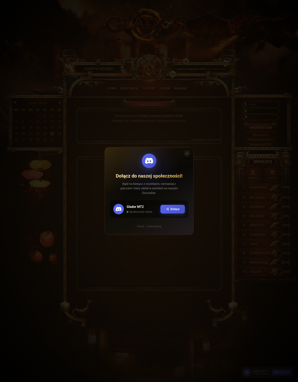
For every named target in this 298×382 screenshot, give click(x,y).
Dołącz (172, 209)
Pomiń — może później (149, 226)
